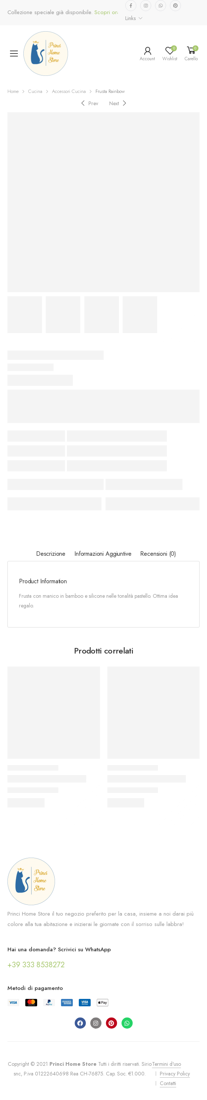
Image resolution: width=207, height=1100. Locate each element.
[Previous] (88, 103)
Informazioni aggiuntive (102, 553)
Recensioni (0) (158, 553)
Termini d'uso (166, 1064)
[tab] (50, 554)
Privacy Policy (175, 1073)
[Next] (118, 103)
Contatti (168, 1083)
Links (130, 18)
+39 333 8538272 (36, 964)
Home (13, 91)
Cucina (35, 91)
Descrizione (50, 553)
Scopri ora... (108, 12)
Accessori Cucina (69, 91)
